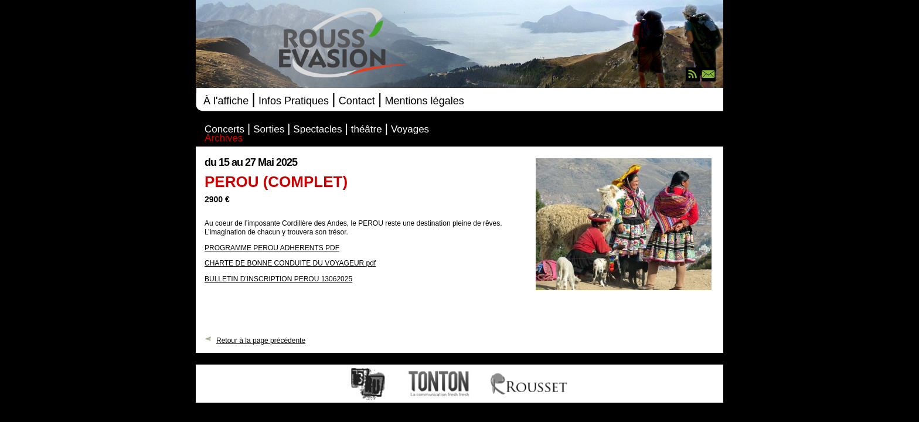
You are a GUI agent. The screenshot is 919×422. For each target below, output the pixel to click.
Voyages (410, 129)
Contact (357, 101)
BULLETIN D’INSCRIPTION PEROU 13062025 (278, 279)
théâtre (366, 129)
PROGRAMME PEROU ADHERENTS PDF (272, 248)
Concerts (224, 129)
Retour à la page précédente (260, 339)
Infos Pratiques (293, 101)
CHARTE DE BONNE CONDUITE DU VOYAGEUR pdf (290, 263)
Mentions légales (424, 101)
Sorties (268, 129)
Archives (224, 138)
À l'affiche (226, 101)
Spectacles (317, 129)
